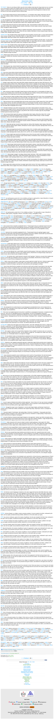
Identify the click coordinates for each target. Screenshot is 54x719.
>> (32, 4)
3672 (16, 169)
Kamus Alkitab (27, 666)
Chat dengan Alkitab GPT (14, 653)
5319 (2, 170)
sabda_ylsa (12, 702)
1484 (33, 171)
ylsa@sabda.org (27, 713)
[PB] (32, 2)
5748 (50, 201)
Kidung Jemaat (27, 670)
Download (27, 663)
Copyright (27, 675)
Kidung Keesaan (27, 669)
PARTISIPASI (26, 707)
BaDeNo (27, 680)
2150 (40, 169)
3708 (20, 219)
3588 (9, 203)
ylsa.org (36, 713)
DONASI (32, 707)
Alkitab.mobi (27, 674)
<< (22, 4)
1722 (9, 170)
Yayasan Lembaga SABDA (23, 702)
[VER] (22, 2)
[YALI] (25, 2)
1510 (37, 173)
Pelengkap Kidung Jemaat (27, 672)
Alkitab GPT (11, 656)
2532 (33, 173)
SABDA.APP (27, 679)
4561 (16, 170)
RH (31, 662)
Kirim (15, 650)
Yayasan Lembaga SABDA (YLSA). (22, 711)
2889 (5, 173)
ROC (33, 662)
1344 (25, 170)
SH (28, 662)
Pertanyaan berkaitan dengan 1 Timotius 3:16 (13, 649)
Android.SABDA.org (26, 678)
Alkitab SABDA (10, 655)
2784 (14, 171)
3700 (44, 170)
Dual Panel (27, 684)
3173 (24, 169)
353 (13, 173)
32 (5, 171)
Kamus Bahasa (27, 667)
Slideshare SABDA (38, 704)
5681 (19, 204)
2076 (46, 201)
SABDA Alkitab (16, 704)
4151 (37, 170)
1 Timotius (25, 4)
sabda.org (41, 713)
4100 (42, 171)
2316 (9, 629)
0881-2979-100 (16, 713)
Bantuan (27, 683)
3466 (32, 169)
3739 (41, 173)
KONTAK (21, 707)
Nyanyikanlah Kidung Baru (27, 671)
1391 (28, 173)
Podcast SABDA (26, 704)
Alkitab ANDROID (27, 664)
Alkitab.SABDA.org (27, 676)
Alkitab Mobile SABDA (27, 1)
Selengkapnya (42, 702)
